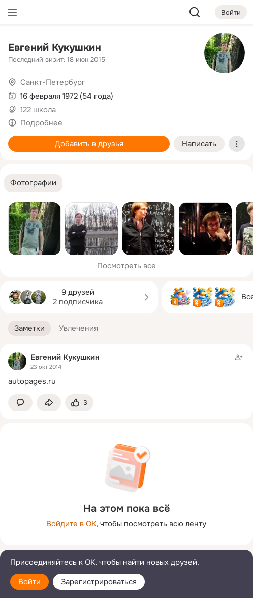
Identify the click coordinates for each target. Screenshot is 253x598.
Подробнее (41, 123)
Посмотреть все (126, 266)
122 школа (38, 110)
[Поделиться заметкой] (49, 402)
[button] (33, 183)
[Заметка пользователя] (126, 369)
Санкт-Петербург (52, 82)
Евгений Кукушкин (54, 47)
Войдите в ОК (71, 524)
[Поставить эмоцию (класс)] (79, 402)
